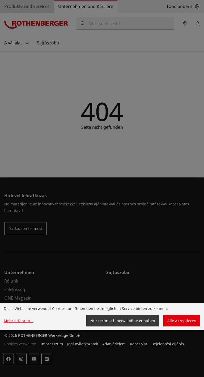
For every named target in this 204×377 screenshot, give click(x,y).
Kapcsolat (138, 343)
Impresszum (52, 343)
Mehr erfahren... (18, 320)
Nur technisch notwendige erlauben (122, 320)
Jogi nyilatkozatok (82, 343)
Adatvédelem (114, 343)
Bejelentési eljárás (167, 343)
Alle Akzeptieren (181, 320)
